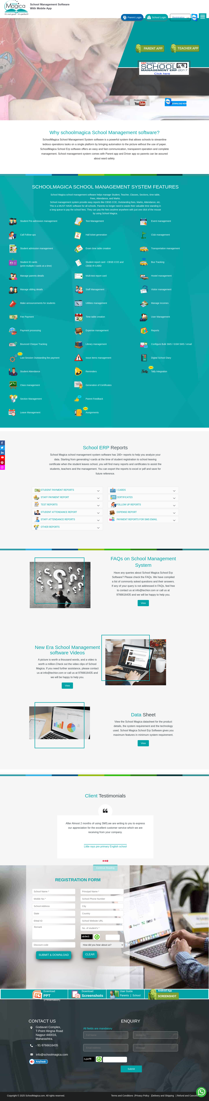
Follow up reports (143, 505)
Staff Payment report (67, 497)
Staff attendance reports (67, 520)
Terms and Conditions (122, 1095)
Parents (124, 995)
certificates (143, 498)
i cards (143, 490)
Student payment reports (67, 490)
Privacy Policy (142, 1095)
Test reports (67, 505)
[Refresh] (97, 937)
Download (49, 991)
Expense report (143, 512)
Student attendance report (67, 512)
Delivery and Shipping (163, 1095)
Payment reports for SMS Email (143, 519)
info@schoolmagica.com (52, 1054)
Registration (180, 17)
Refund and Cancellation (189, 1095)
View (143, 603)
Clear (90, 954)
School (137, 995)
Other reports (67, 527)
